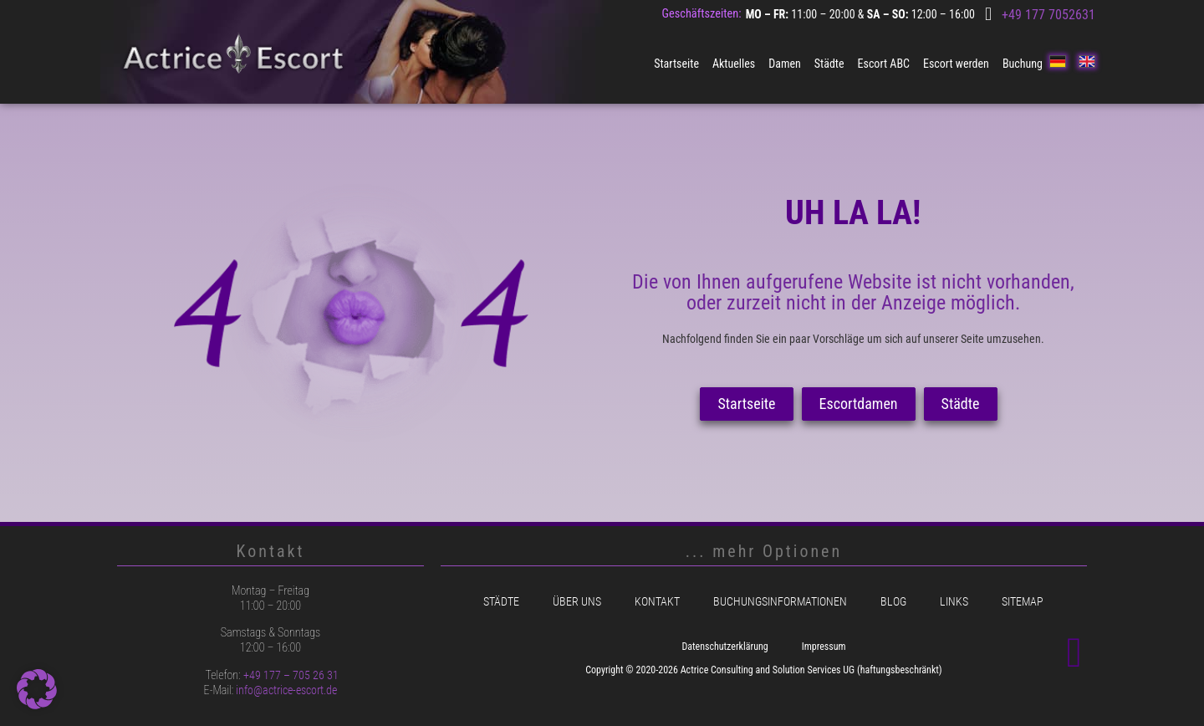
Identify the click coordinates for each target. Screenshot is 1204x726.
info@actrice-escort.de (286, 690)
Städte (829, 63)
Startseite (676, 63)
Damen (784, 63)
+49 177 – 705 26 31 (291, 675)
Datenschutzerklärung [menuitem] (724, 646)
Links (954, 602)
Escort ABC (884, 63)
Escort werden (956, 63)
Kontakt (657, 602)
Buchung (1022, 63)
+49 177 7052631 (1048, 15)
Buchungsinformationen (780, 602)
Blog (893, 602)
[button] (37, 689)
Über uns (577, 602)
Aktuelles (733, 63)
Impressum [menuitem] (824, 646)
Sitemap (1022, 602)
